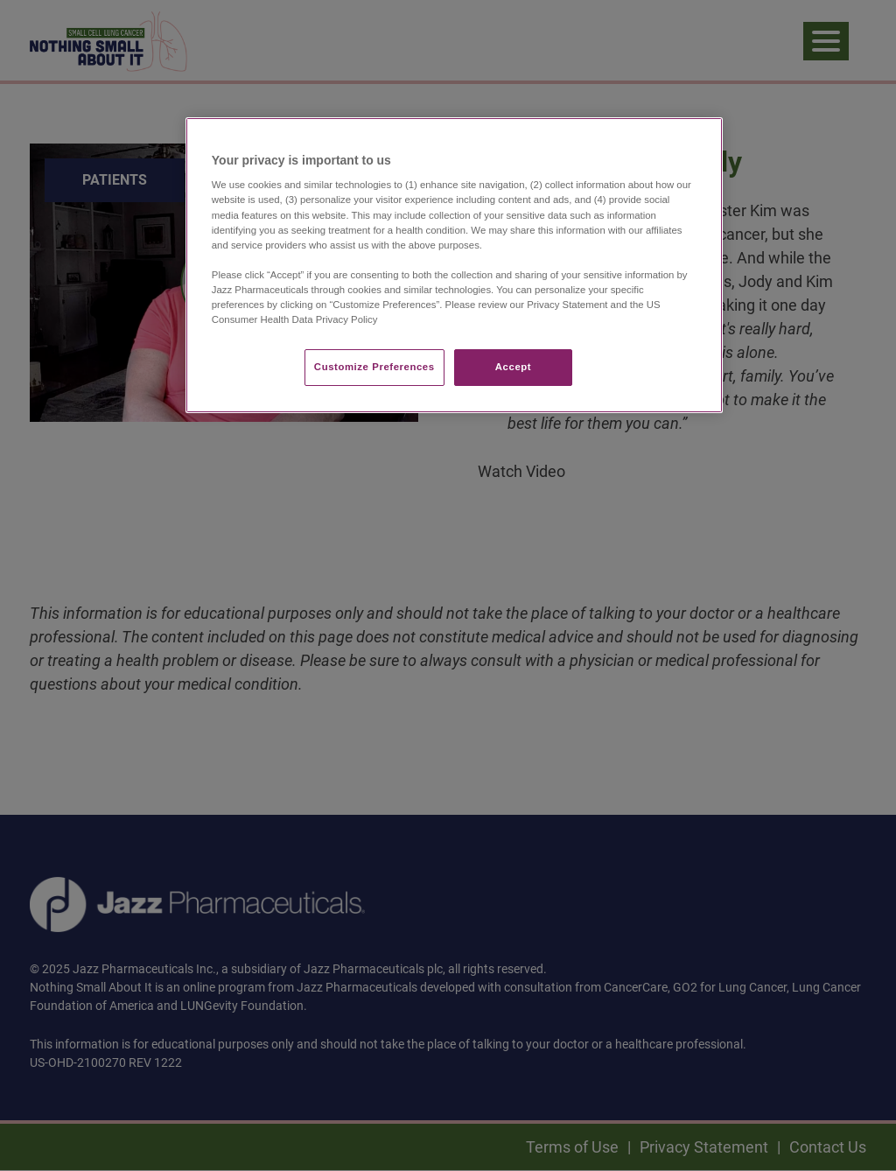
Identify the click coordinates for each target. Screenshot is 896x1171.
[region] (454, 265)
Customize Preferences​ (374, 366)
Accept (513, 366)
